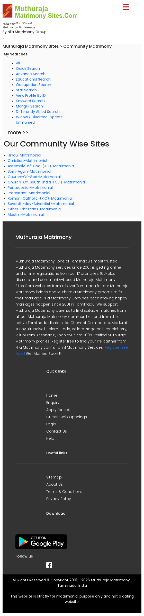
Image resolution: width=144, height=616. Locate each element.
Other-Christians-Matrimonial (34, 209)
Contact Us (56, 431)
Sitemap (54, 477)
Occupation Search (33, 84)
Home (51, 395)
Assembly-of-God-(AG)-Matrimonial (41, 166)
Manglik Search (29, 106)
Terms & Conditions (64, 491)
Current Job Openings (66, 416)
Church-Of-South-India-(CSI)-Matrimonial (47, 182)
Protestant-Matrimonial (29, 192)
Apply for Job (58, 409)
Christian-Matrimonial (27, 160)
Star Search (26, 90)
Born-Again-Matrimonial (29, 171)
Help (50, 438)
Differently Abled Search (38, 111)
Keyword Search (30, 100)
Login (51, 424)
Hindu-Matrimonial (24, 155)
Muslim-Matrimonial (26, 214)
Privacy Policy (58, 498)
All (18, 63)
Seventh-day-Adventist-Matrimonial (41, 203)
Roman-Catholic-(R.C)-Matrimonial (40, 198)
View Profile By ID (31, 95)
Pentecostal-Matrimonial (30, 187)
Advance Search (31, 73)
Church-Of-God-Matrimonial (34, 176)
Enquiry (52, 402)
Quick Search (28, 68)
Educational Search (33, 79)
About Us (54, 484)
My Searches (16, 54)
